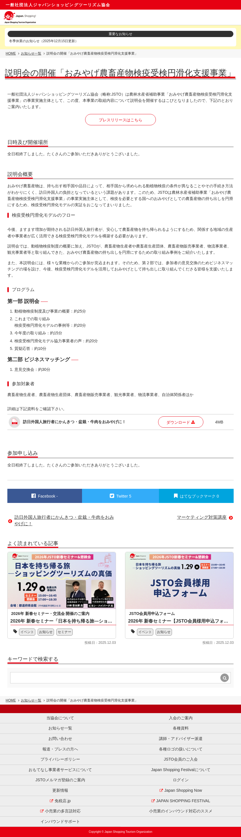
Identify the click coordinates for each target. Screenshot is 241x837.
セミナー (64, 632)
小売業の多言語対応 (63, 811)
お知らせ (46, 632)
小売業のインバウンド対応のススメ (180, 811)
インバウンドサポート (60, 821)
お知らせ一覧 (31, 53)
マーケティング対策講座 (202, 517)
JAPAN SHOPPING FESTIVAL (183, 801)
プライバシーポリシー (60, 759)
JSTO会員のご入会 (181, 759)
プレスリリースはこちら (120, 120)
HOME (11, 53)
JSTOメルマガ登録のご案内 (60, 780)
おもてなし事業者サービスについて (60, 769)
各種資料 (181, 728)
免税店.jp (63, 801)
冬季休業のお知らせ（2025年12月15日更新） (43, 41)
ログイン (181, 780)
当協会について (60, 718)
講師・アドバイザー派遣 (181, 738)
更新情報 (60, 790)
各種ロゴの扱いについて (181, 749)
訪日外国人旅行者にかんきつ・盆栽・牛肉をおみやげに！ (64, 520)
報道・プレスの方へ (60, 749)
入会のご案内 (181, 718)
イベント (27, 632)
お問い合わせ (60, 738)
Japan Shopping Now (183, 790)
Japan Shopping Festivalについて (180, 769)
